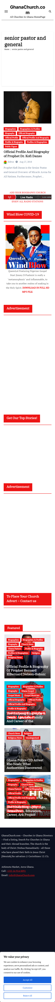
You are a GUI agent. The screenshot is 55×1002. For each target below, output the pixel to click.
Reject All (27, 995)
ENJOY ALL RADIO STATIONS (27, 201)
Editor (9, 161)
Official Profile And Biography (35, 137)
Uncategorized (32, 737)
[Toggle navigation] (6, 11)
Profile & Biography (14, 142)
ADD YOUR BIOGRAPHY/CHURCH (28, 192)
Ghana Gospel (27, 691)
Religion (36, 653)
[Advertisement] (27, 67)
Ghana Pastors (14, 648)
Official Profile (11, 137)
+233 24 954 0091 (16, 871)
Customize (27, 987)
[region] (27, 977)
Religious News (15, 657)
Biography (9, 133)
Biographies (10, 128)
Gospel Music (14, 695)
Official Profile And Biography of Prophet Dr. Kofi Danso (26, 154)
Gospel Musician (31, 695)
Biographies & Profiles (30, 128)
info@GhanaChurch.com (22, 875)
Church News (27, 644)
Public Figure (11, 146)
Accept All (27, 979)
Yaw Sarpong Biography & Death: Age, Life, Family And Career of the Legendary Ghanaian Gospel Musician (26, 721)
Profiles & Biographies (37, 142)
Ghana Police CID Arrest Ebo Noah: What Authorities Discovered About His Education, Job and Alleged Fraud (25, 768)
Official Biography (26, 133)
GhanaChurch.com (27, 9)
